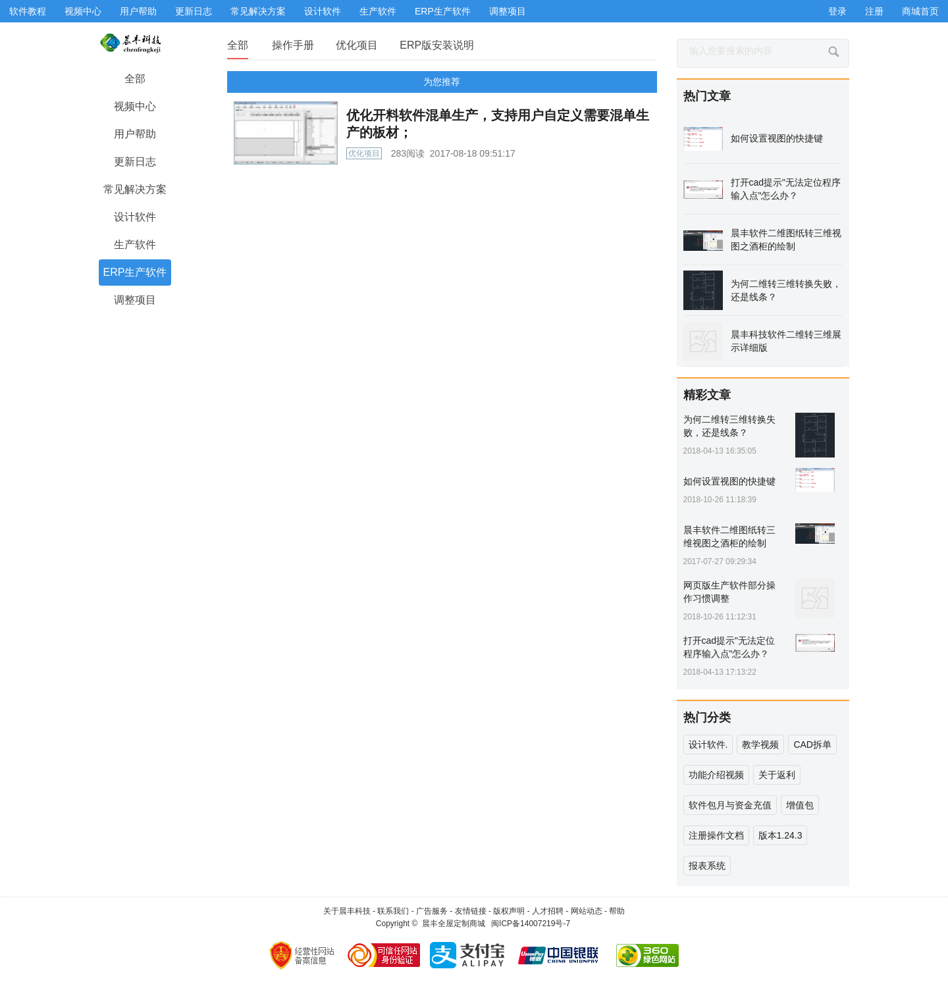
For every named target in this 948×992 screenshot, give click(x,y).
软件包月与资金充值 (730, 805)
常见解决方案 (258, 11)
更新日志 (193, 11)
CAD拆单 (812, 744)
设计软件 (322, 11)
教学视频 (760, 744)
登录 (837, 11)
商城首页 (920, 11)
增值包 (800, 805)
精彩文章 (707, 395)
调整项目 (507, 11)
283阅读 (407, 153)
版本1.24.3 (780, 835)
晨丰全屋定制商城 (453, 923)
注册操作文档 (716, 835)
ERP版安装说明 (437, 45)
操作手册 (293, 45)
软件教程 (27, 11)
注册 (874, 11)
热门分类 (707, 717)
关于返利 (776, 775)
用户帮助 (138, 11)
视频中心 (83, 11)
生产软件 (377, 11)
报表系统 (707, 865)
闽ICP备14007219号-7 (530, 923)
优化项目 (357, 45)
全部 (237, 45)
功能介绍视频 (716, 775)
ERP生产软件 (443, 11)
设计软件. (708, 744)
